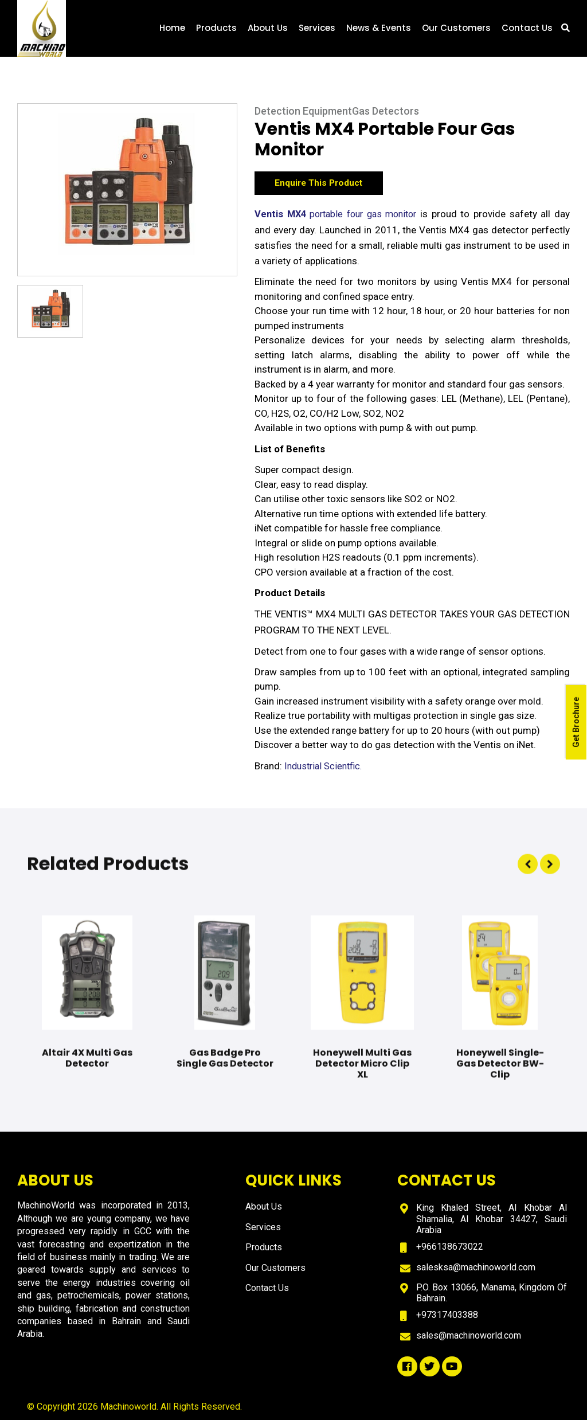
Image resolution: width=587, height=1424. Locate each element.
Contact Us (527, 33)
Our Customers (456, 33)
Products (216, 33)
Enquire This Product (326, 185)
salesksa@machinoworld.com (475, 1271)
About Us (268, 33)
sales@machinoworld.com (468, 1339)
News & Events (378, 33)
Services (317, 33)
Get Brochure (575, 724)
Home (172, 33)
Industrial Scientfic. (325, 771)
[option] (127, 190)
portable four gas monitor (339, 219)
